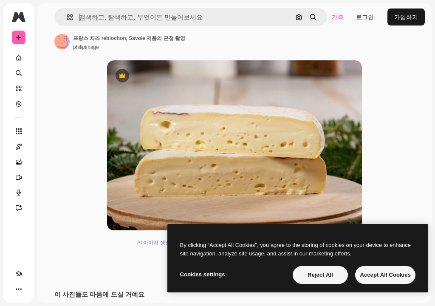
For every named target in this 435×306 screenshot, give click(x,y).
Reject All (320, 275)
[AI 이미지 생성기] (18, 162)
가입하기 (406, 17)
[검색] (18, 73)
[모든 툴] (18, 131)
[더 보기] (18, 289)
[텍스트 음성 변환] (18, 192)
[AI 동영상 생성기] (18, 177)
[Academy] (18, 273)
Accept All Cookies (385, 275)
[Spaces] (18, 146)
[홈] (18, 58)
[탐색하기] (18, 103)
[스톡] (18, 88)
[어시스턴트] (18, 208)
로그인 (365, 17)
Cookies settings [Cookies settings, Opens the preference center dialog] (202, 274)
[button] (66, 17)
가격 (337, 17)
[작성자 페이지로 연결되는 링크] (62, 41)
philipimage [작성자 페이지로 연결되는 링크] (86, 47)
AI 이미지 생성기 (156, 243)
